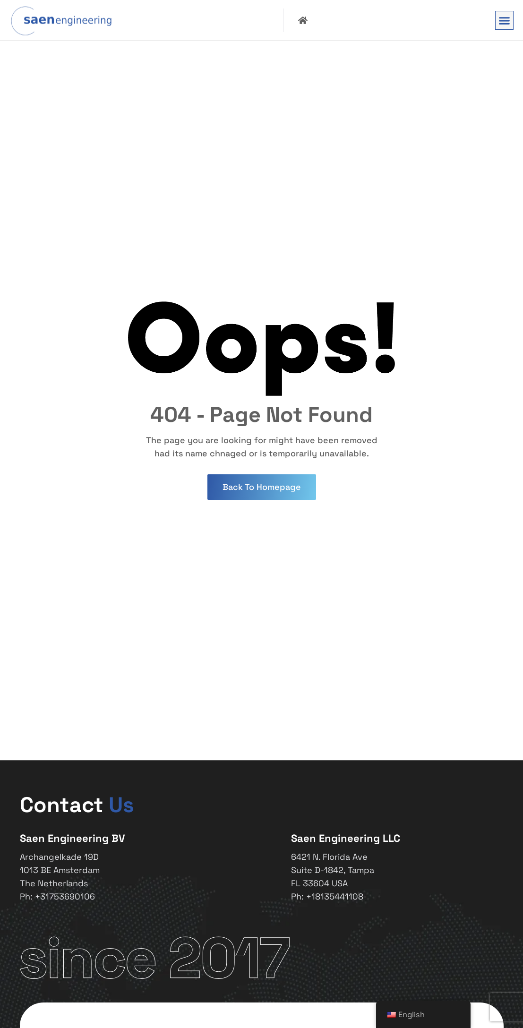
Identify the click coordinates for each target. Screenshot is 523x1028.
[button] (504, 20)
